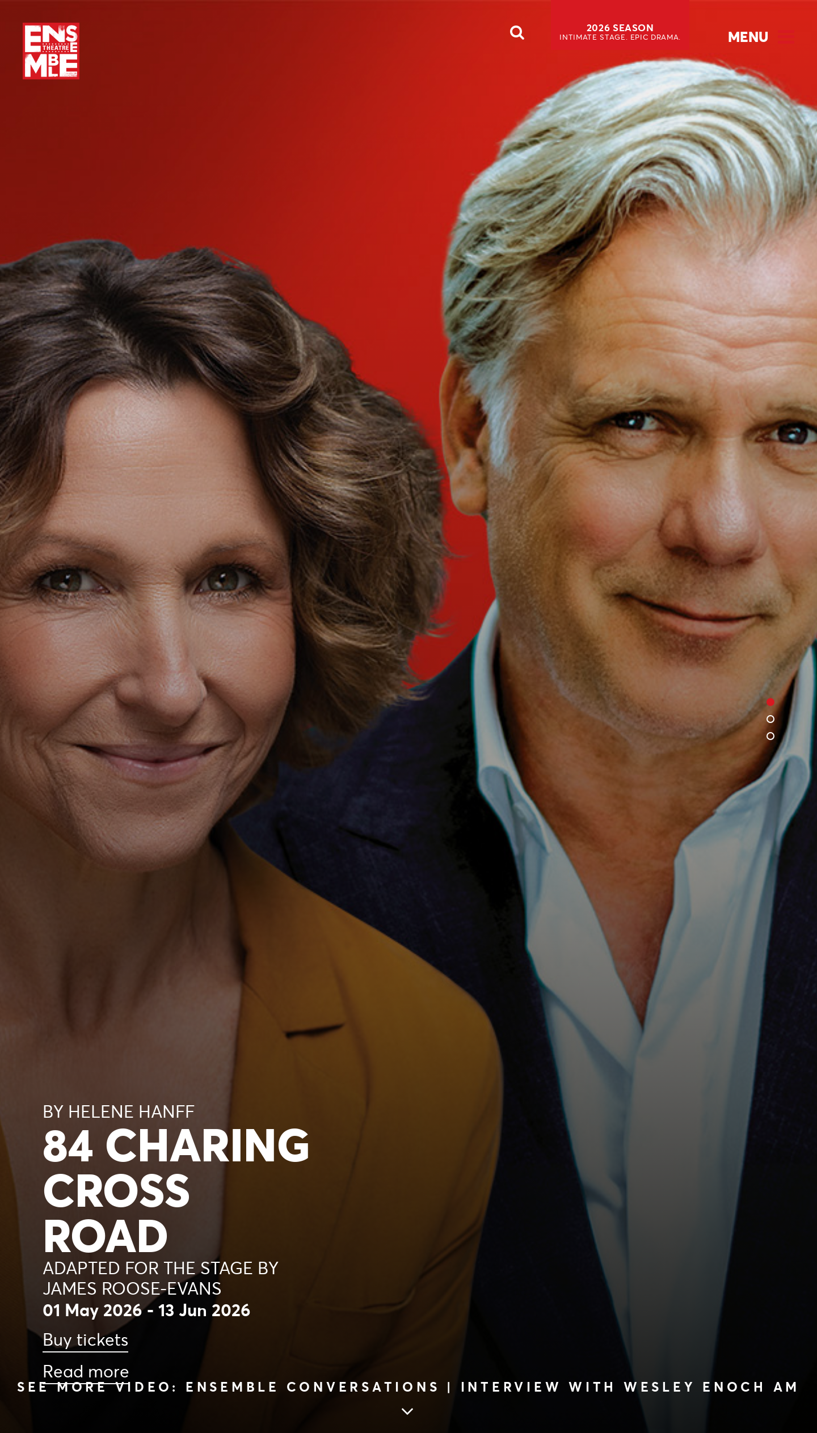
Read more (86, 1371)
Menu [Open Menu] (748, 37)
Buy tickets (85, 1339)
